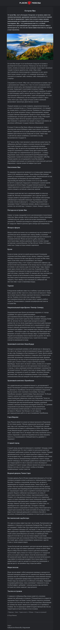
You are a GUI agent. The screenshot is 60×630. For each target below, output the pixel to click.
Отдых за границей (40, 612)
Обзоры (31, 612)
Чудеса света (23, 612)
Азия (16, 612)
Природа (11, 612)
